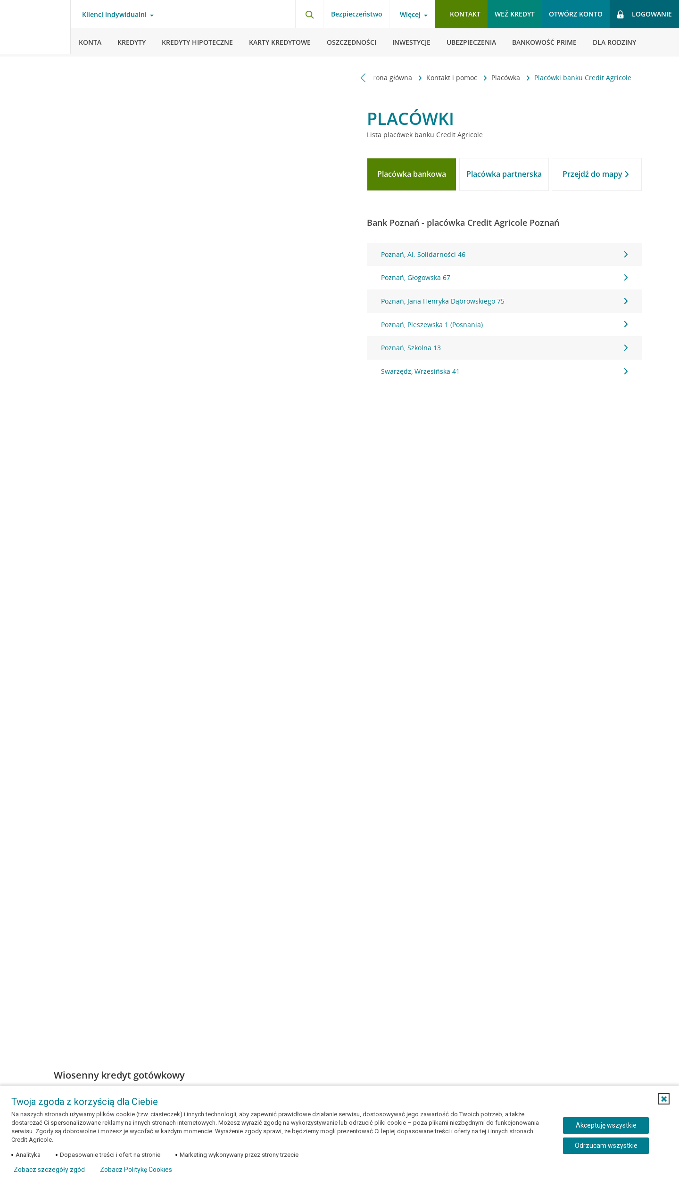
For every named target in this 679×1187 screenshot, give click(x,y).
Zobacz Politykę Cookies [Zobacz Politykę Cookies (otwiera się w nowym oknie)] (136, 1169)
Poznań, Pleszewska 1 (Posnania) (504, 324)
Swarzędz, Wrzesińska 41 (504, 371)
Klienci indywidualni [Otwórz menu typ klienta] (114, 14)
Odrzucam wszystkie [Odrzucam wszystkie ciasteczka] (606, 1145)
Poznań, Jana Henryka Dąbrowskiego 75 (504, 301)
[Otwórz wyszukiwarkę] (309, 14)
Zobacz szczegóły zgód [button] (49, 1169)
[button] (664, 1099)
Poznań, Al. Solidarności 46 (504, 254)
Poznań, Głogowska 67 (504, 277)
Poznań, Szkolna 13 (504, 347)
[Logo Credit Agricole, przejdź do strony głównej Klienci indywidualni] (35, 28)
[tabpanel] (504, 313)
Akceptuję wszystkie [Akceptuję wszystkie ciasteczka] (606, 1125)
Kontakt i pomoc (452, 77)
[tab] (411, 174)
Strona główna (390, 77)
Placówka (506, 77)
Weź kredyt (515, 13)
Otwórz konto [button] (576, 13)
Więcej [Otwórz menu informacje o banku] (410, 14)
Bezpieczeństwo (356, 13)
